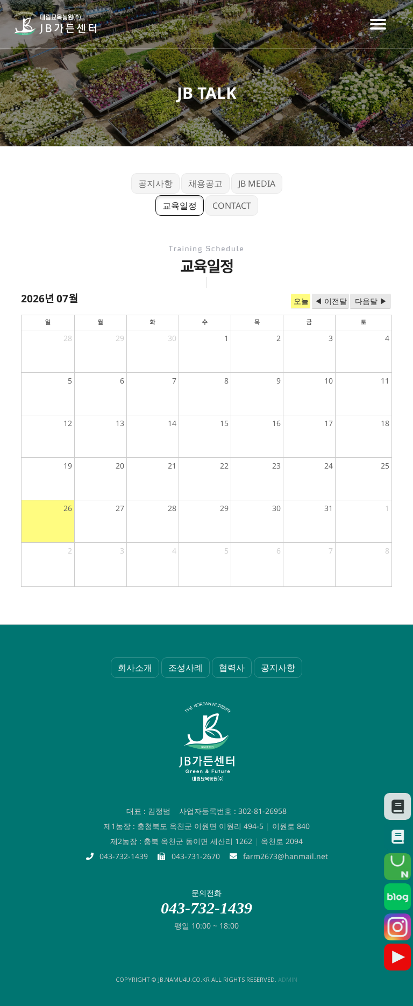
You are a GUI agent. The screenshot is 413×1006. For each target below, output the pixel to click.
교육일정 (179, 205)
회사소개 (135, 668)
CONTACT (231, 205)
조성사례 (185, 668)
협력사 (232, 668)
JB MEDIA (256, 183)
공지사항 (155, 183)
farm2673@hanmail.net (285, 856)
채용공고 (205, 183)
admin (287, 979)
